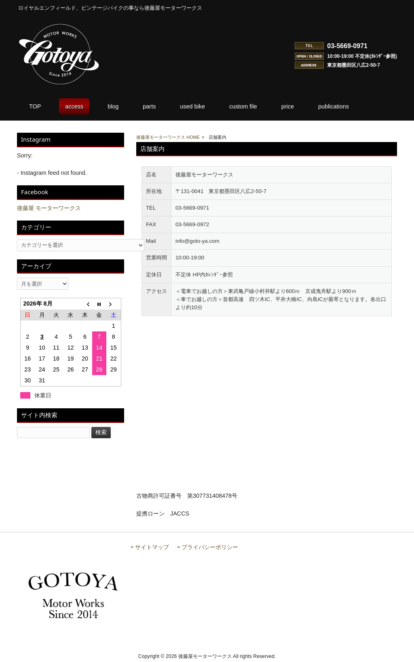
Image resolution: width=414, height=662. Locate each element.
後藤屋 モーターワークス (49, 208)
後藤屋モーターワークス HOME (168, 137)
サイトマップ (152, 547)
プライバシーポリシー (210, 547)
